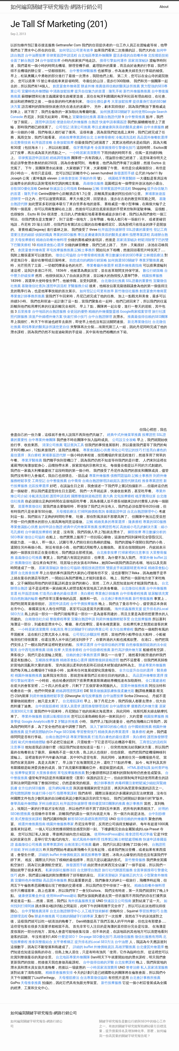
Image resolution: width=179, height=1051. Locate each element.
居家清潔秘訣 (138, 60)
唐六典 (108, 496)
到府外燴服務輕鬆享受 (113, 619)
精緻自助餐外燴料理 (52, 240)
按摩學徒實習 (25, 773)
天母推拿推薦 (31, 983)
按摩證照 (149, 435)
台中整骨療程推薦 (91, 255)
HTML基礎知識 (139, 768)
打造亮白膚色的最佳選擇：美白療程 (67, 593)
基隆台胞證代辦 (109, 117)
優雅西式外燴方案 (144, 706)
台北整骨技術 (20, 142)
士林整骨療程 (104, 137)
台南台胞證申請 (57, 737)
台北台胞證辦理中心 (142, 511)
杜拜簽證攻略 (42, 142)
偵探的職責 (43, 235)
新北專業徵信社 (139, 322)
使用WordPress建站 (109, 834)
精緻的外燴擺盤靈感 (103, 311)
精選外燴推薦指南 (128, 265)
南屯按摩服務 (92, 696)
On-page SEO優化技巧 (96, 937)
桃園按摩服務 (152, 276)
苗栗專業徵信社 (30, 506)
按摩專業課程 (53, 844)
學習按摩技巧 (149, 911)
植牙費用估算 (145, 496)
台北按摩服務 (141, 619)
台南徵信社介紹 (37, 619)
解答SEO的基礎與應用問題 (88, 819)
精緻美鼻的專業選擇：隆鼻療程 (118, 522)
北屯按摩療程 (124, 496)
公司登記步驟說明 (86, 634)
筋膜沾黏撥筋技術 (56, 716)
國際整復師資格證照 (87, 496)
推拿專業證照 (152, 481)
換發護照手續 (124, 173)
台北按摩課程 (125, 962)
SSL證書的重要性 (139, 230)
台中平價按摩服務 (84, 604)
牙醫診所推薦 (68, 722)
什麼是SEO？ (68, 937)
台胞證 (93, 122)
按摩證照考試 (109, 527)
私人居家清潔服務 (154, 967)
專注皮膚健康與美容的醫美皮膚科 (117, 127)
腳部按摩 (135, 532)
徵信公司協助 (66, 255)
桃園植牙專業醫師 (122, 178)
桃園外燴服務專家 (60, 824)
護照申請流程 (45, 122)
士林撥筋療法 (153, 255)
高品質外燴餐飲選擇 (152, 137)
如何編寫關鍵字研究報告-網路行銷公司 (56, 7)
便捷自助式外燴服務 (72, 122)
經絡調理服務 (60, 158)
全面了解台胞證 (22, 60)
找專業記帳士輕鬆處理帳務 (121, 839)
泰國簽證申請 (116, 511)
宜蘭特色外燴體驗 (35, 91)
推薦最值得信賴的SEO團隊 (148, 317)
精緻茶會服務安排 (59, 973)
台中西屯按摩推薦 (32, 650)
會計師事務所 (104, 783)
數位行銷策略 (153, 271)
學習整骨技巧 (87, 732)
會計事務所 (134, 803)
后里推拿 (24, 311)
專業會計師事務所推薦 (27, 296)
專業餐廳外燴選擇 (101, 265)
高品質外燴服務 (55, 880)
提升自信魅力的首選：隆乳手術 (98, 91)
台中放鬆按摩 (50, 60)
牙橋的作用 (87, 178)
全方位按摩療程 (122, 629)
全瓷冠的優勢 (77, 311)
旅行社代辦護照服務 (117, 870)
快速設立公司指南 (63, 189)
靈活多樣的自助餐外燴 (130, 55)
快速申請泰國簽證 (113, 122)
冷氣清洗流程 (126, 137)
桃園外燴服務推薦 (29, 675)
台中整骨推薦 (135, 117)
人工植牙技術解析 (95, 911)
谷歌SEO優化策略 (23, 189)
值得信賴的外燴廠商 (132, 819)
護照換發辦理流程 (95, 706)
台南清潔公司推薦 (78, 844)
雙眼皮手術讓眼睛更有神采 (126, 568)
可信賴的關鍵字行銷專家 (75, 916)
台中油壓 (121, 942)
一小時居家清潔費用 (84, 153)
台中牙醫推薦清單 (35, 911)
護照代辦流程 (131, 481)
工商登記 (38, 481)
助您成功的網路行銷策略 (88, 260)
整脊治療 (133, 967)
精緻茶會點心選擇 (50, 245)
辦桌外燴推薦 (45, 916)
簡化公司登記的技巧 (126, 450)
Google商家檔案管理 (135, 311)
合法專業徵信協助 (93, 978)
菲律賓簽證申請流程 (61, 55)
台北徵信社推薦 (113, 281)
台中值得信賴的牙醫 (109, 645)
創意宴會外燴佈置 (66, 86)
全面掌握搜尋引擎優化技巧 (115, 148)
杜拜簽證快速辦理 (111, 230)
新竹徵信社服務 (127, 291)
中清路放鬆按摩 (62, 91)
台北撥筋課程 (73, 701)
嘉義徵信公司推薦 (28, 558)
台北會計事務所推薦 (116, 599)
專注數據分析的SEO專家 (123, 255)
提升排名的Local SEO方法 (94, 942)
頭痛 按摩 (53, 650)
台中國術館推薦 (140, 727)
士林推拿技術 (68, 178)
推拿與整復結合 (40, 942)
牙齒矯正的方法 (131, 875)
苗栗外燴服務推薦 (134, 686)
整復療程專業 (60, 619)
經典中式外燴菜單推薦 (124, 435)
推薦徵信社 (23, 563)
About (164, 7)
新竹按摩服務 (111, 983)
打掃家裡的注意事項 (133, 552)
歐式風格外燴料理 (87, 839)
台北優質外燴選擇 (150, 947)
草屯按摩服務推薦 (60, 250)
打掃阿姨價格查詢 (91, 511)
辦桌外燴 (88, 86)
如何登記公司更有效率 (76, 50)
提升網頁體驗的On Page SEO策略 (50, 732)
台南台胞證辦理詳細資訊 (101, 481)
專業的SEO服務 (65, 235)
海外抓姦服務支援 (128, 609)
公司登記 (62, 127)
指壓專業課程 (140, 235)
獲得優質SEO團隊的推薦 (106, 803)
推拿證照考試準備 (139, 834)
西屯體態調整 (20, 793)
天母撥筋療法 (66, 511)
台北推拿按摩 (107, 552)
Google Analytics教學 (38, 722)
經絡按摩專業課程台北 (76, 137)
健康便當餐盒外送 (31, 896)
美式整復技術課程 (29, 819)
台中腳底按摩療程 (39, 532)
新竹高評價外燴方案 (126, 650)
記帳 (96, 189)
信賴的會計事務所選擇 (83, 655)
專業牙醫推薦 (149, 260)
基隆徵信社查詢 (33, 286)
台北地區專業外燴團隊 (95, 55)
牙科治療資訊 (49, 803)
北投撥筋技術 (158, 55)
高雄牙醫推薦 (125, 947)
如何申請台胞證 (51, 527)
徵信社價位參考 (98, 101)
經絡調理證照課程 (69, 691)
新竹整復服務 (143, 599)
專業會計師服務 (107, 593)
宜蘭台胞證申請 (83, 619)
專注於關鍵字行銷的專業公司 (86, 629)
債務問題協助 (120, 476)
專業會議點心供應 (96, 450)
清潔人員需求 (70, 706)
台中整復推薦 (56, 481)
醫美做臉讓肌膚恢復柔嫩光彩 (112, 691)
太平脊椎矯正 (64, 942)
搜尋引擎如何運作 (113, 60)
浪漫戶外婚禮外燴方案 (45, 317)
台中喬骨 (74, 481)
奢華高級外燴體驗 (24, 803)
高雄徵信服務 (93, 183)
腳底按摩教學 (91, 855)
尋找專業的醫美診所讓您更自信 (45, 327)
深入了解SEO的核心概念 (108, 727)
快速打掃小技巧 (75, 317)
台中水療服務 (154, 127)
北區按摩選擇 (39, 486)
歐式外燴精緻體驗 (31, 742)
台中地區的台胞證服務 (49, 311)
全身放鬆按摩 (64, 142)
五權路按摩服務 (47, 660)
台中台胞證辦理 (100, 317)
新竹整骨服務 (135, 860)
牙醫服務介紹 (78, 286)
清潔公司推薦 (80, 127)
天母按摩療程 (25, 240)
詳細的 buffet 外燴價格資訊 (59, 855)
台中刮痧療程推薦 (97, 650)
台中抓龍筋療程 (47, 706)
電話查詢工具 (73, 445)
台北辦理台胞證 (89, 870)
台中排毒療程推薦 (134, 593)
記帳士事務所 (85, 250)
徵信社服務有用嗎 (148, 937)
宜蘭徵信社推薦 (84, 117)
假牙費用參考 (83, 148)
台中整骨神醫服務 (83, 71)
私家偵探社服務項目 (60, 870)
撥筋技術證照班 (93, 568)
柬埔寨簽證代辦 (54, 455)
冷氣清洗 (56, 629)
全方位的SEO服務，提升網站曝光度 (45, 788)
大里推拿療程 (72, 650)
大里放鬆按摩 (122, 101)
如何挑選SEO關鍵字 (115, 112)
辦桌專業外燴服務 (152, 665)
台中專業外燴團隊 (42, 440)
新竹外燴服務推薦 (137, 91)
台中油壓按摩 (35, 55)
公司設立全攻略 (124, 440)
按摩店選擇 (85, 645)
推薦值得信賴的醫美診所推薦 (117, 86)
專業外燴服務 (99, 476)
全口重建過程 (155, 681)
